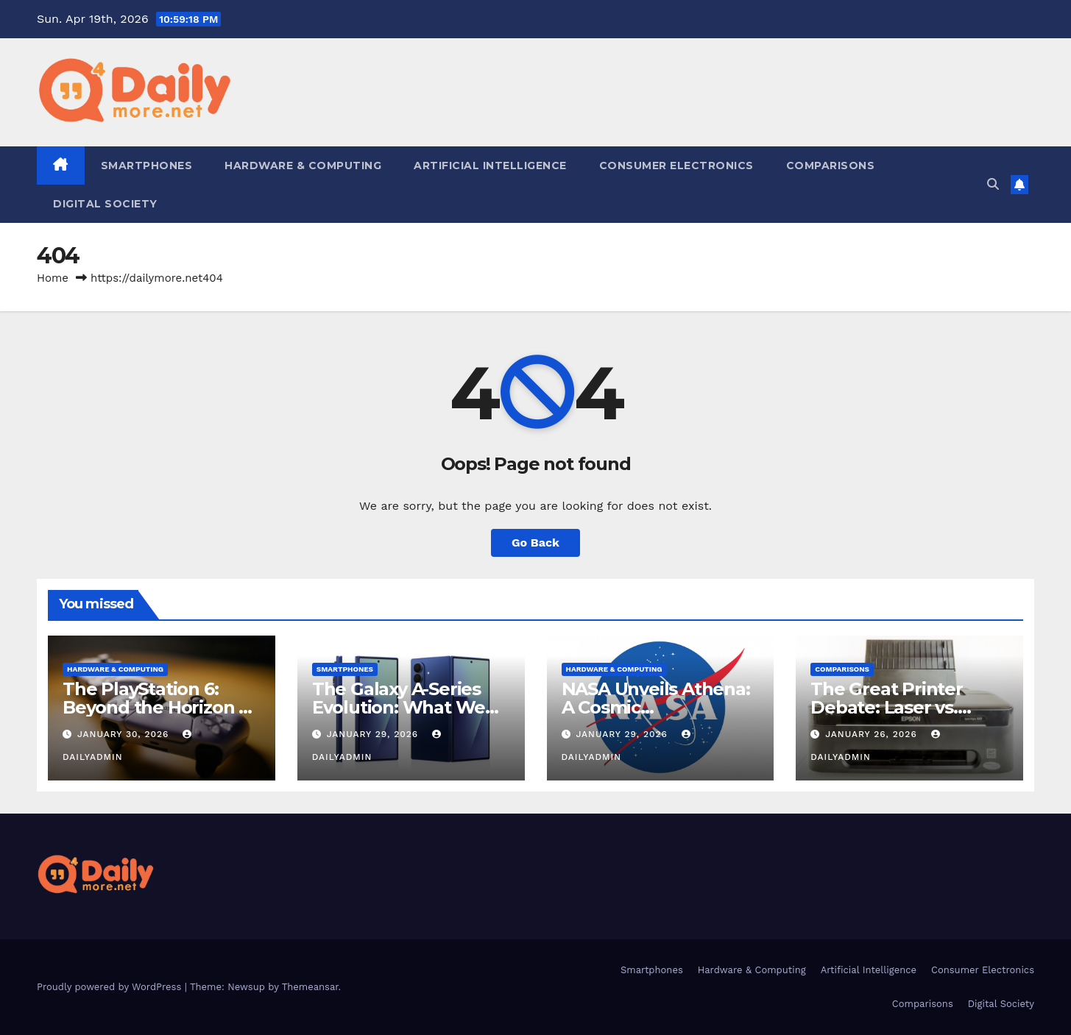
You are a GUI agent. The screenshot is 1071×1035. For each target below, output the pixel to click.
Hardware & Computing (303, 165)
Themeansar (310, 986)
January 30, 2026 (124, 734)
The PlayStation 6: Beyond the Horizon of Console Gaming (160, 707)
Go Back (535, 542)
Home (52, 278)
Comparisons (830, 165)
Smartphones (147, 165)
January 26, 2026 (872, 734)
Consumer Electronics (676, 165)
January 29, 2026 (374, 734)
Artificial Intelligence (490, 165)
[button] (993, 184)
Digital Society (105, 203)
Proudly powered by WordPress (111, 986)
